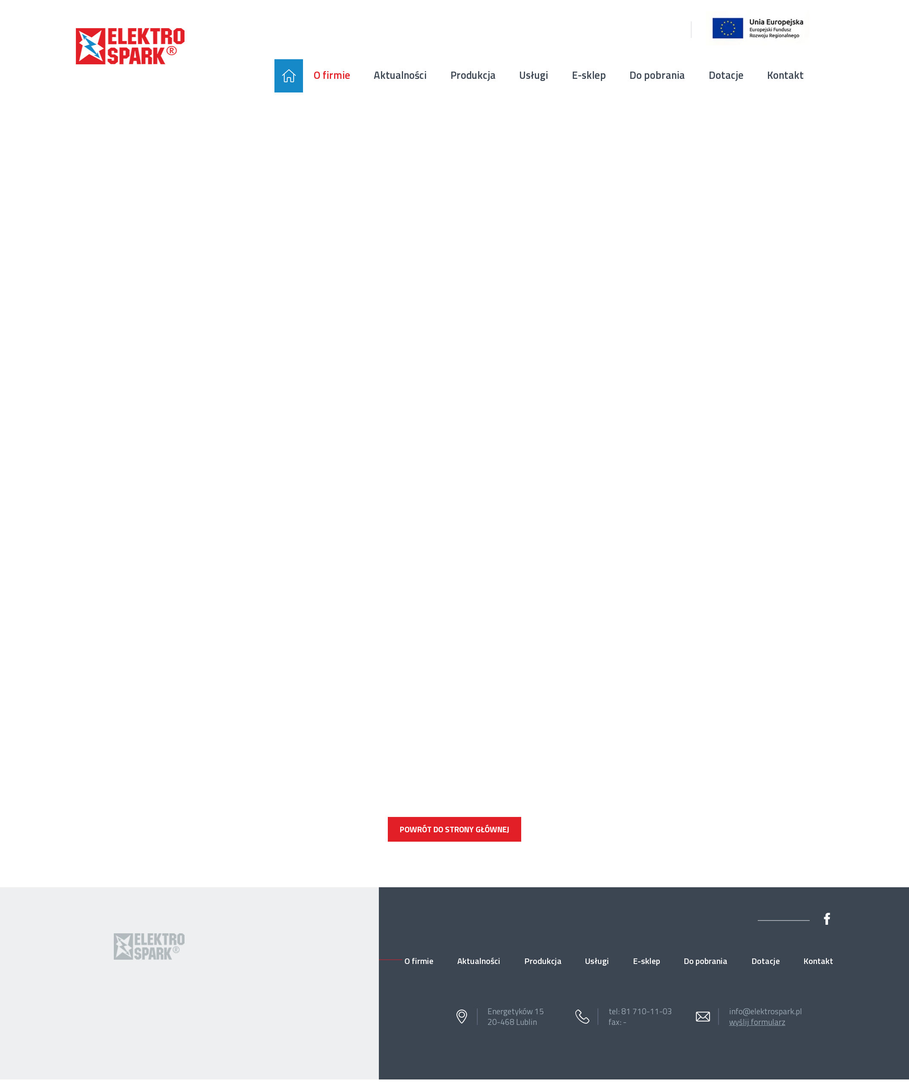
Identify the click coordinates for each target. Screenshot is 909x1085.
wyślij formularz (757, 1022)
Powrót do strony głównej (454, 829)
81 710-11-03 (646, 1011)
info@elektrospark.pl (765, 1011)
